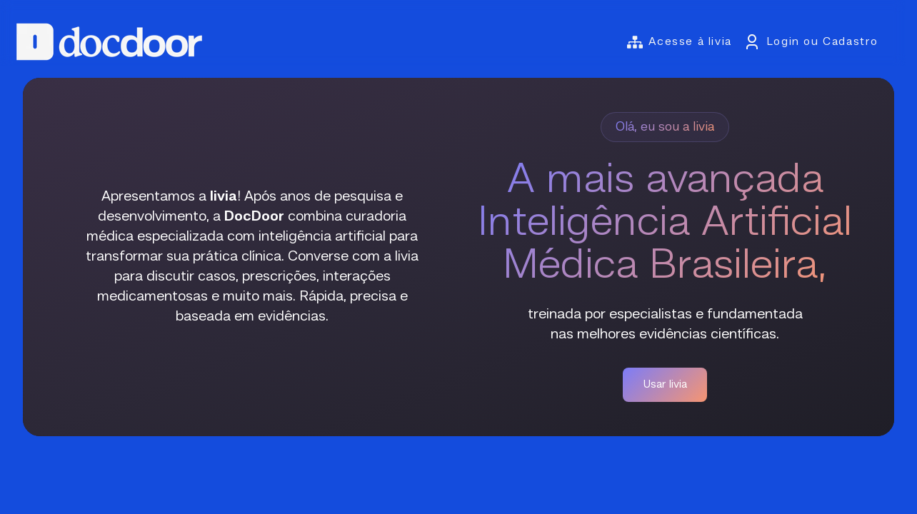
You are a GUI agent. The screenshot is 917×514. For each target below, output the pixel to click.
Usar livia (665, 384)
